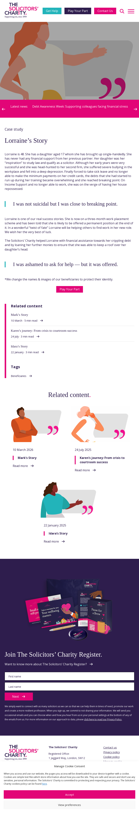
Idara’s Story (58, 533)
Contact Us (105, 11)
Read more (20, 466)
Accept (69, 794)
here (44, 783)
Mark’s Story (27, 458)
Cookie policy (111, 757)
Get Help (52, 11)
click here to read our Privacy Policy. (103, 719)
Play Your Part (78, 11)
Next (18, 696)
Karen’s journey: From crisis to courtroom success (102, 460)
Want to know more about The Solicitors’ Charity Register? (46, 664)
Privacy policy (111, 752)
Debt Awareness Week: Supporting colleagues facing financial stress (80, 106)
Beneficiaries (18, 376)
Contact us (110, 747)
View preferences (69, 805)
